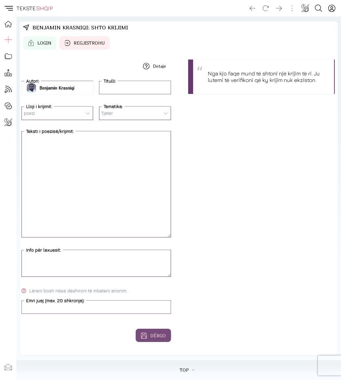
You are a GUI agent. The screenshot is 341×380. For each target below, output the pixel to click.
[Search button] (318, 8)
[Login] (331, 8)
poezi (57, 113)
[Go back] (252, 8)
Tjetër (134, 113)
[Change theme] (305, 8)
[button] (8, 8)
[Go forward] (279, 8)
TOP (187, 370)
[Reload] (265, 8)
